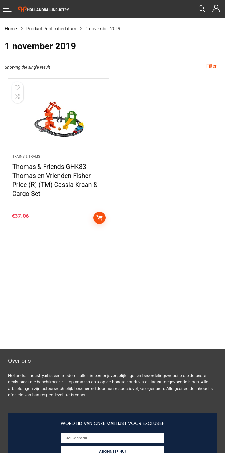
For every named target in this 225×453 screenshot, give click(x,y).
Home (11, 28)
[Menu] (7, 8)
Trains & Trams (26, 156)
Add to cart (99, 218)
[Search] (202, 8)
